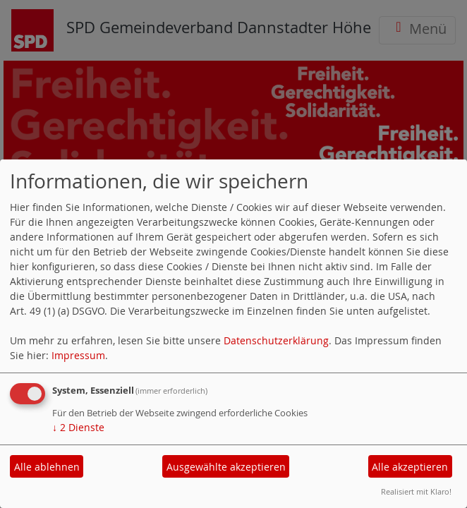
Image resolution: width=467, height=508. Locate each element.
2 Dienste (78, 427)
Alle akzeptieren (410, 466)
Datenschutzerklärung (276, 340)
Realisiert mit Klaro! (416, 491)
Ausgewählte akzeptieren (226, 466)
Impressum (78, 355)
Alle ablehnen (47, 466)
